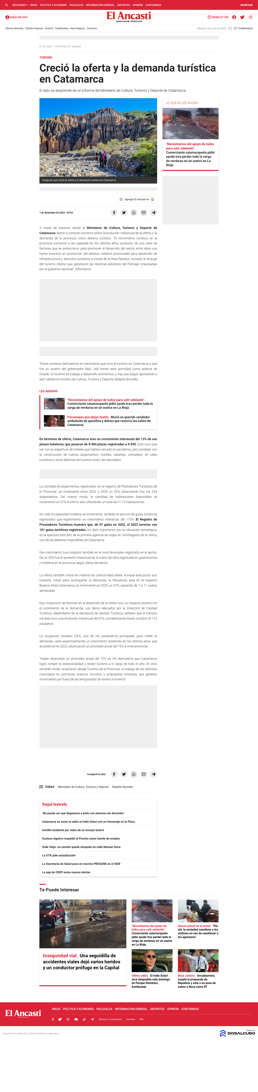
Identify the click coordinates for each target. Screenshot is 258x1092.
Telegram (92, 1019)
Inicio (33, 5)
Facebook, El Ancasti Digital (53, 1019)
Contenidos (153, 5)
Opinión (138, 5)
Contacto (92, 28)
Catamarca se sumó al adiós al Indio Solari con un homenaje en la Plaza (88, 821)
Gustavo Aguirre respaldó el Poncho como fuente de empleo (81, 838)
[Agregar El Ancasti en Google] (136, 199)
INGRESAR (246, 5)
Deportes (123, 5)
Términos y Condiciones (110, 1019)
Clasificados (62, 28)
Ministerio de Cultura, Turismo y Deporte (83, 787)
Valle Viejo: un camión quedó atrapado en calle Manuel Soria (81, 847)
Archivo (49, 28)
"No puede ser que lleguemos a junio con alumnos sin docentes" (83, 813)
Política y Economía (53, 5)
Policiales (76, 5)
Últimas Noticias (14, 28)
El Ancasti (46, 46)
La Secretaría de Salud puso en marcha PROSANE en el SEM (81, 864)
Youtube (76, 1019)
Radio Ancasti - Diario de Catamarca (16, 17)
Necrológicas (77, 28)
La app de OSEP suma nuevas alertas (66, 872)
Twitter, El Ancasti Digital (60, 1019)
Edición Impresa (34, 28)
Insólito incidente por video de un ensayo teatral (73, 830)
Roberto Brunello (122, 787)
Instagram (68, 1019)
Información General (100, 5)
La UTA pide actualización (59, 855)
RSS (141, 1019)
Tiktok (84, 1019)
